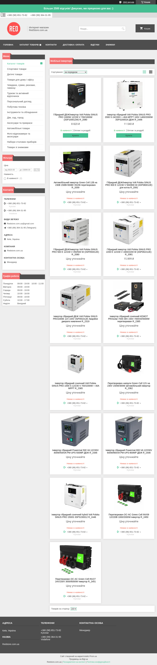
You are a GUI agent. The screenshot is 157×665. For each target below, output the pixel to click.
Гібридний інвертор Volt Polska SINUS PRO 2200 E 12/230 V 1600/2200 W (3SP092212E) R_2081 (128, 252)
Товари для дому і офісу (20, 79)
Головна (8, 45)
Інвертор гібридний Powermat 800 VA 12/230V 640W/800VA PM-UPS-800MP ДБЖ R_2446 (129, 451)
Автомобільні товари (18, 128)
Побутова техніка (16, 106)
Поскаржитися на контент (74, 662)
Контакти (51, 45)
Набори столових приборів (21, 141)
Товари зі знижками (17, 147)
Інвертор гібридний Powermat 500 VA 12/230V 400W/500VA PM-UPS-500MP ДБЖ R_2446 (75, 451)
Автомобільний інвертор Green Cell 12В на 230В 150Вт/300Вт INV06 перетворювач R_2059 (75, 185)
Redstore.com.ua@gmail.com (20, 223)
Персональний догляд (19, 101)
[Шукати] (123, 29)
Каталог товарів (29, 45)
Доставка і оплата (73, 45)
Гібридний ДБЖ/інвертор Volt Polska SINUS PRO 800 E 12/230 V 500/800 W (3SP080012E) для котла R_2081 (128, 185)
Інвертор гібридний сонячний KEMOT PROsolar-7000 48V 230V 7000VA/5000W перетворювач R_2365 (129, 319)
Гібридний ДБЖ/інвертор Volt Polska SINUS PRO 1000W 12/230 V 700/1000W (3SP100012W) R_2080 (75, 117)
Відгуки (95, 45)
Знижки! (110, 45)
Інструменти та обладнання (22, 112)
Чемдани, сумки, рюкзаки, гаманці (21, 86)
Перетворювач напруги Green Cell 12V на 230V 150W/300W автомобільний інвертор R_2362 (128, 386)
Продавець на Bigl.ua (78, 659)
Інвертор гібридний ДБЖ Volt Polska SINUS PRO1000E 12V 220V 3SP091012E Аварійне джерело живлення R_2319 (75, 319)
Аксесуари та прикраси (19, 123)
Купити (75, 135)
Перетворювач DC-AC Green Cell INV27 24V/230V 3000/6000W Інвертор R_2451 (75, 580)
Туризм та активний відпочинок (18, 94)
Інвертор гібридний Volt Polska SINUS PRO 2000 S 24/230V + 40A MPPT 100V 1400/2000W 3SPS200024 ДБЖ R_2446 (129, 117)
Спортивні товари (16, 69)
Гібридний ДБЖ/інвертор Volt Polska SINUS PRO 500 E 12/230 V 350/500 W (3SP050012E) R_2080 (75, 252)
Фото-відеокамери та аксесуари (18, 135)
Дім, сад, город (15, 117)
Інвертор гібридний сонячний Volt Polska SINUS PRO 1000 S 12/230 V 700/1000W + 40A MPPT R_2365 (75, 386)
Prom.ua (93, 656)
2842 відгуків (128, 2)
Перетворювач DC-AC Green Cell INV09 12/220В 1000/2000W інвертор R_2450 (129, 515)
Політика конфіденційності (98, 662)
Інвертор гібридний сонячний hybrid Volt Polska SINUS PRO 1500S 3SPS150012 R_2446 (75, 515)
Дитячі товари (14, 74)
